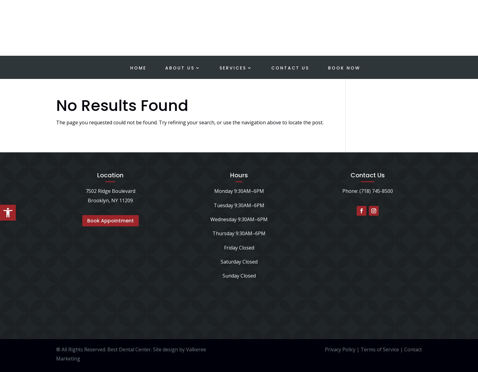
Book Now (344, 68)
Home (138, 68)
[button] (8, 213)
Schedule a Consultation (424, 17)
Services (232, 68)
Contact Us (290, 68)
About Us (179, 68)
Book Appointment (110, 220)
